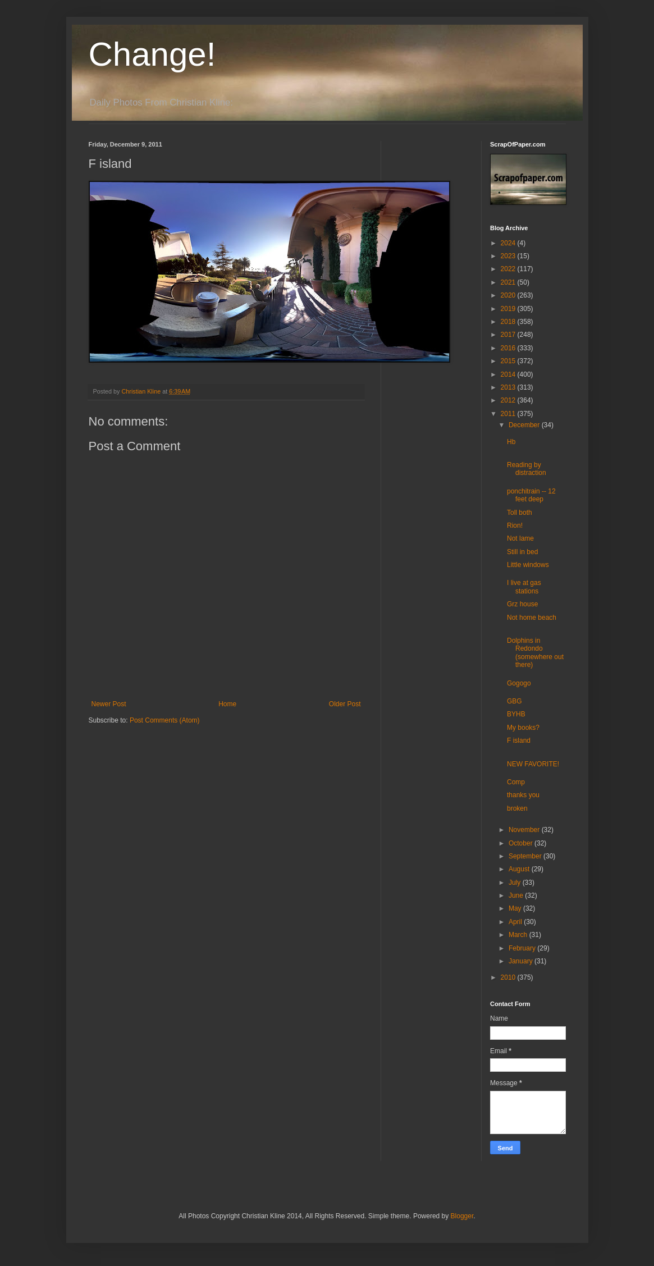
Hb (511, 442)
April (516, 922)
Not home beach (531, 617)
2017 (509, 335)
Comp (516, 782)
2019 (509, 309)
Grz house (522, 604)
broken (517, 808)
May (516, 908)
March (519, 935)
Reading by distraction (526, 469)
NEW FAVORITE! (533, 764)
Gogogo (519, 683)
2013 (509, 387)
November (525, 830)
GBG (514, 701)
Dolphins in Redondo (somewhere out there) (535, 653)
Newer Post (109, 704)
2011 (509, 414)
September (526, 856)
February (523, 948)
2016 (509, 348)
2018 (509, 322)
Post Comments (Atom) (165, 720)
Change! (152, 54)
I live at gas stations (524, 587)
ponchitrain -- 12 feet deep (531, 495)
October (521, 843)
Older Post (345, 704)
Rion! (515, 525)
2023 (509, 256)
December (525, 425)
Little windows (528, 565)
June (517, 895)
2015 (509, 361)
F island (518, 740)
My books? (523, 728)
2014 (509, 374)
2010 (509, 977)
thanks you (523, 795)
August (520, 869)
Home (227, 704)
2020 (509, 295)
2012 (509, 400)
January (521, 961)
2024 (509, 243)
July (516, 882)
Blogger (462, 1216)
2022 (509, 269)
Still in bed (522, 552)
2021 (509, 282)
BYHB (516, 714)
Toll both (519, 513)
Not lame (520, 538)
